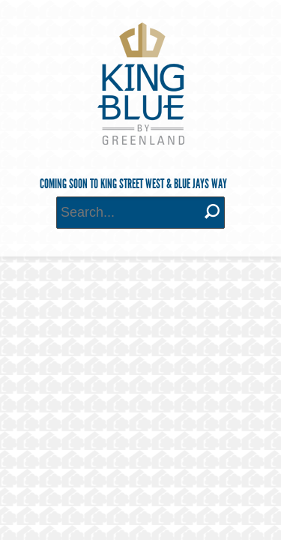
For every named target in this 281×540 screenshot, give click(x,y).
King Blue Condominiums (141, 83)
